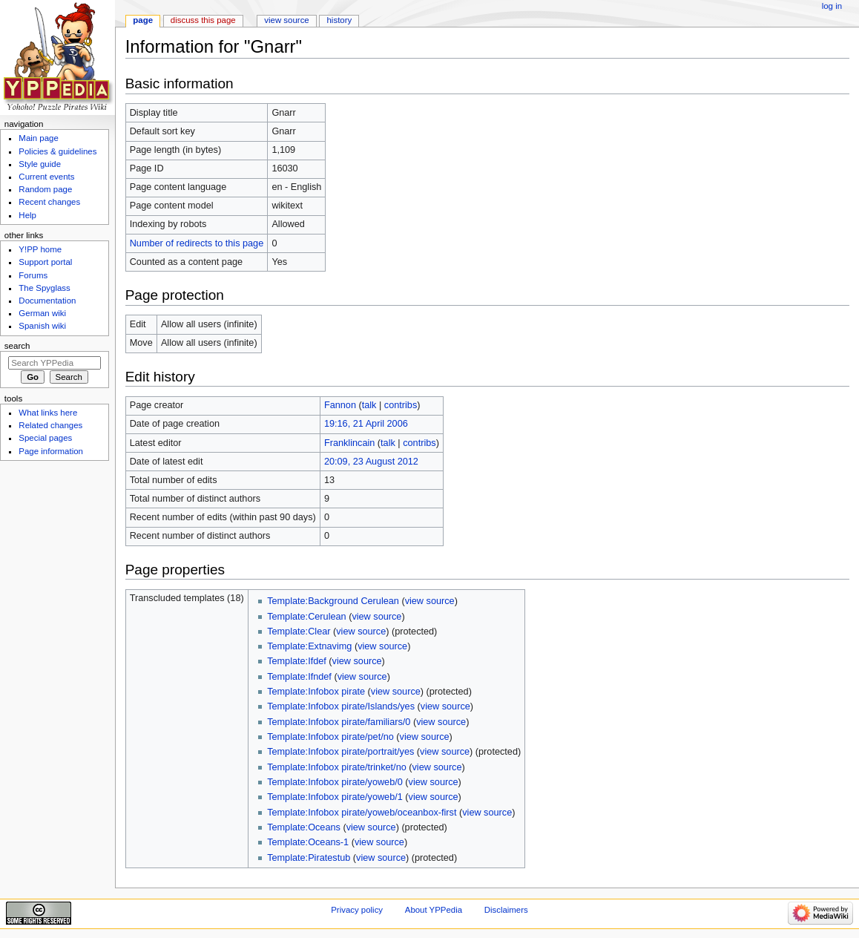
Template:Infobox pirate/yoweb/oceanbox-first (361, 812)
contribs (400, 405)
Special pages (45, 437)
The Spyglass (44, 287)
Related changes (50, 425)
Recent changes (49, 201)
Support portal (45, 262)
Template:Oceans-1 (308, 842)
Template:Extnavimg (309, 646)
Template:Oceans (303, 827)
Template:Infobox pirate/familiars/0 (338, 722)
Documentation (47, 300)
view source (430, 601)
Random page (45, 189)
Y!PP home (40, 249)
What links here (48, 412)
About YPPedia (433, 909)
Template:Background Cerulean (333, 601)
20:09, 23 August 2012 (371, 461)
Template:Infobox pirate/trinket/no (337, 767)
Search (17, 345)
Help (27, 215)
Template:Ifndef (299, 677)
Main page (39, 138)
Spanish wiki (42, 325)
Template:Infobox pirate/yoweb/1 (335, 797)
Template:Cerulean (306, 616)
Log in (832, 5)
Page (143, 20)
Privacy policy (357, 909)
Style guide (40, 164)
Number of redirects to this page (197, 243)
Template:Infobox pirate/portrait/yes (340, 752)
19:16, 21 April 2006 (366, 424)
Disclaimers (506, 909)
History (339, 20)
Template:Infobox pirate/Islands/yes (341, 706)
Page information (51, 451)
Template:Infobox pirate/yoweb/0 (335, 782)
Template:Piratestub (308, 858)
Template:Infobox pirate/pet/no (330, 737)
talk (369, 405)
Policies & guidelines (57, 151)
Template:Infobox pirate (316, 691)
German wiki (42, 313)
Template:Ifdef (296, 661)
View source (286, 20)
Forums (33, 275)
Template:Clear (298, 631)
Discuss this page (203, 20)
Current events (46, 176)
